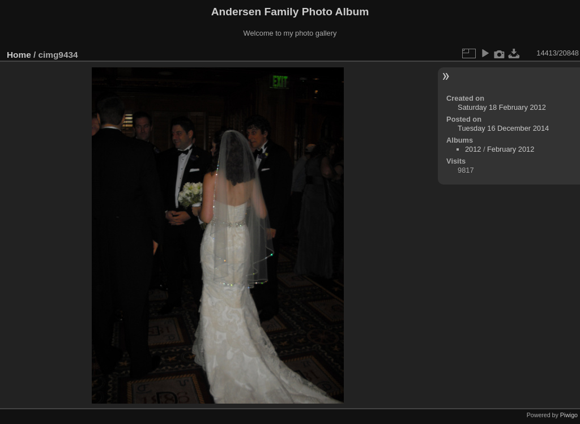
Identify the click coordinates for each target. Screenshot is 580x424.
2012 (473, 149)
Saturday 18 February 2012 (502, 107)
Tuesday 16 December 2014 (503, 128)
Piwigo (569, 415)
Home (19, 54)
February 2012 (510, 149)
